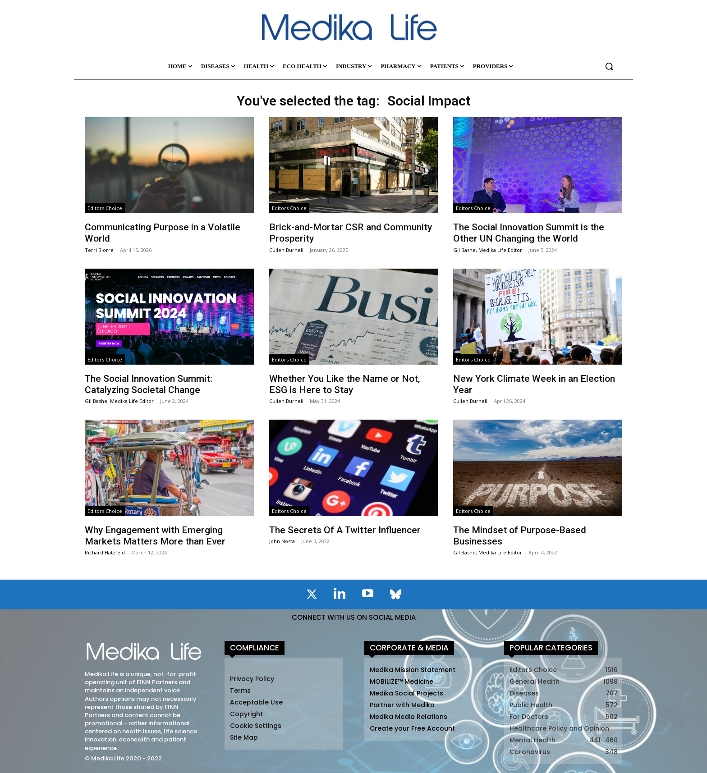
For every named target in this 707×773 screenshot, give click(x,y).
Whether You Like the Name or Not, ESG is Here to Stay (344, 384)
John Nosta (282, 541)
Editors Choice (104, 208)
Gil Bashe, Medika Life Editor (487, 250)
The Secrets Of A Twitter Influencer (345, 530)
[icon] (311, 595)
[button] (609, 66)
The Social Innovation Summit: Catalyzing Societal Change (148, 384)
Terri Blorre (99, 250)
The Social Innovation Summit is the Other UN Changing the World (528, 233)
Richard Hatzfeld (105, 552)
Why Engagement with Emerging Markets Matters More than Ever (155, 536)
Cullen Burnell (286, 250)
